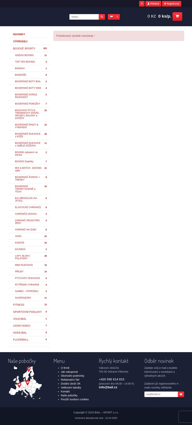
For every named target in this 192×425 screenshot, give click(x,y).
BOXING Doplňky (31, 161)
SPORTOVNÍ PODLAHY (30, 311)
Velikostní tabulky (71, 387)
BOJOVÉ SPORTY (30, 48)
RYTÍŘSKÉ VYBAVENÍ (31, 284)
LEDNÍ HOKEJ (30, 325)
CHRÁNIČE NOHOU (31, 214)
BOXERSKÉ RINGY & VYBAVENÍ (31, 126)
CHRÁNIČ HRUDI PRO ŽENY (31, 221)
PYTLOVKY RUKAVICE (31, 278)
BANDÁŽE (31, 75)
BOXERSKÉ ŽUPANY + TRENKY (31, 178)
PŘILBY (31, 271)
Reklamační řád (70, 379)
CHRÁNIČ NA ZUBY (31, 229)
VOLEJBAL (30, 318)
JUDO (31, 236)
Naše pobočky (69, 395)
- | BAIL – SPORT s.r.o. (38, 16)
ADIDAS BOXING (31, 55)
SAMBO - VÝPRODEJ (31, 291)
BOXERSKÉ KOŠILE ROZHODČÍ (31, 96)
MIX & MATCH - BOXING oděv (31, 169)
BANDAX (31, 68)
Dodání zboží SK (71, 383)
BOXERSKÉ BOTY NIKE (31, 88)
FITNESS (30, 304)
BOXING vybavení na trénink (31, 153)
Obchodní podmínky (72, 375)
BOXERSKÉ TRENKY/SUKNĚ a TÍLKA (31, 189)
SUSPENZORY (31, 298)
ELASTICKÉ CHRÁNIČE (31, 207)
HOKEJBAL (30, 332)
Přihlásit (153, 3)
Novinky (19, 34)
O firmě (65, 367)
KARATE (31, 242)
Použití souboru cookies (75, 399)
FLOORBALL (30, 339)
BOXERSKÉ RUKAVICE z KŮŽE (31, 135)
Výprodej (20, 41)
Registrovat (171, 3)
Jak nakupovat (69, 371)
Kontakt (65, 391)
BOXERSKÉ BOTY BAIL (31, 81)
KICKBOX (31, 249)
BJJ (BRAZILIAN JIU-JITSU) (31, 199)
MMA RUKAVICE (31, 265)
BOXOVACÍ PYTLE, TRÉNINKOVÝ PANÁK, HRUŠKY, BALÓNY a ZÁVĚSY (31, 114)
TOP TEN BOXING (31, 62)
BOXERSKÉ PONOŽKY (31, 103)
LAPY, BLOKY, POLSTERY (31, 257)
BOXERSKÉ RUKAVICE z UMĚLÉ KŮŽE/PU (31, 144)
